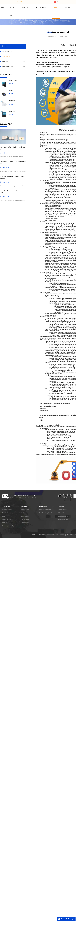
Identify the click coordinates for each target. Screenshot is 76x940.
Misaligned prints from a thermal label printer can (13, 171)
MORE (11, 83)
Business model (6, 56)
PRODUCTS (25, 8)
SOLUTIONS (41, 8)
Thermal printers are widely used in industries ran (13, 186)
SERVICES (56, 8)
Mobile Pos (24, 513)
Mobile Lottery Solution (46, 513)
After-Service (5, 61)
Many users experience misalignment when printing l (13, 157)
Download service (7, 51)
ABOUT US (41, 535)
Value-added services (7, 66)
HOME (34, 535)
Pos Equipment (25, 519)
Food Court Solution (45, 509)
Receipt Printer (25, 516)
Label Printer (24, 522)
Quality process (6, 519)
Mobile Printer (25, 509)
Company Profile (7, 509)
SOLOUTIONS (60, 535)
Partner (4, 522)
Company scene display (9, 526)
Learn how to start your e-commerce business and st (12, 200)
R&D (3, 516)
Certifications (6, 513)
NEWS (67, 8)
